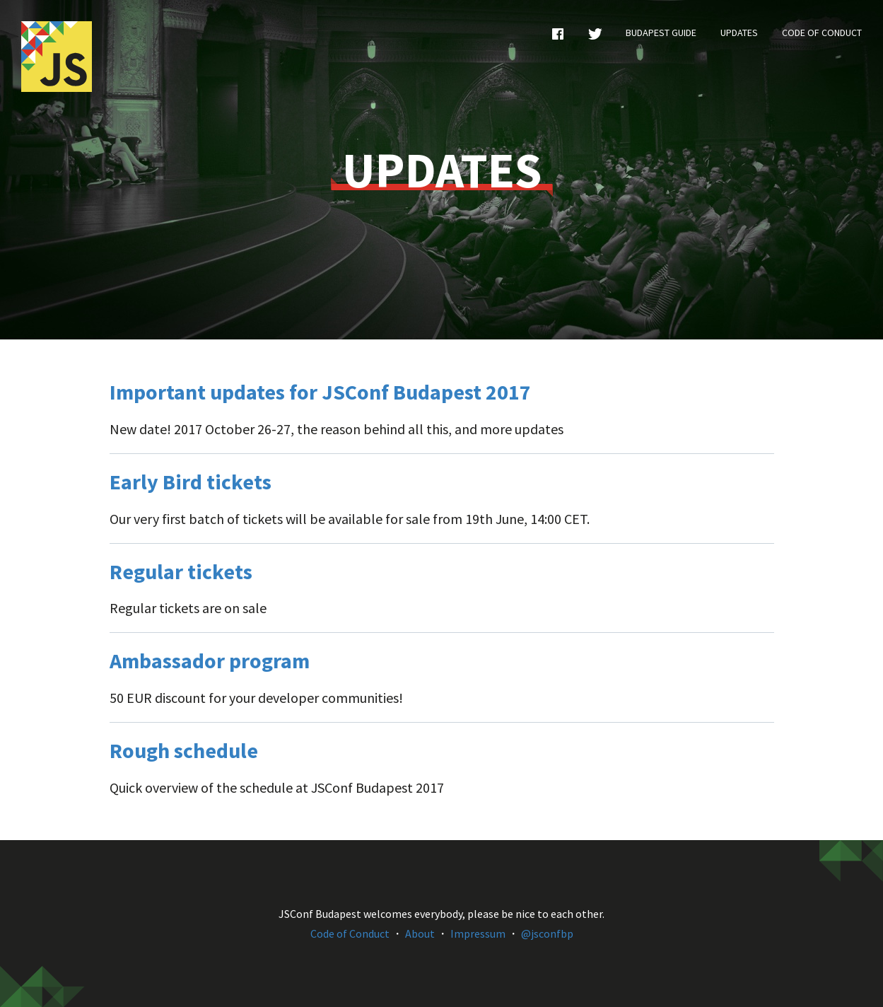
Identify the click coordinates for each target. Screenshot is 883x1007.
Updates (739, 32)
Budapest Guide (661, 32)
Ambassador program (210, 660)
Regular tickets (181, 571)
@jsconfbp (547, 933)
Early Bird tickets (190, 481)
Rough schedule (184, 750)
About (420, 933)
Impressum (477, 933)
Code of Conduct (822, 32)
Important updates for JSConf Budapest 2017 (320, 391)
